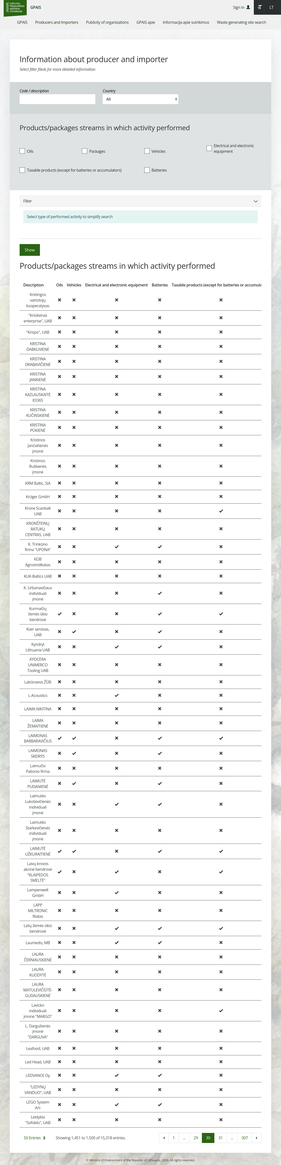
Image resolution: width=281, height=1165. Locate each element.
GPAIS (35, 7)
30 (208, 1138)
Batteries (155, 170)
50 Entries (34, 1138)
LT (271, 7)
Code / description (34, 91)
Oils (26, 151)
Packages (93, 151)
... (184, 1138)
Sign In (241, 7)
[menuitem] (22, 22)
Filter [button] (140, 201)
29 (196, 1138)
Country (109, 91)
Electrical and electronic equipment (230, 148)
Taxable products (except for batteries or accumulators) (71, 170)
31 (220, 1138)
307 (245, 1138)
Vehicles (155, 151)
